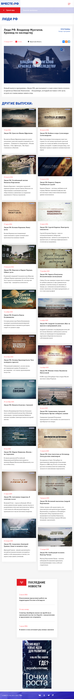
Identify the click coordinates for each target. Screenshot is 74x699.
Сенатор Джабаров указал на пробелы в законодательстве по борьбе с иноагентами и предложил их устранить (37, 615)
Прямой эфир (9, 10)
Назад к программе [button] (64, 31)
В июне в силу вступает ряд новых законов (36, 630)
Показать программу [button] (30, 10)
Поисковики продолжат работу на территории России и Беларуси (33, 599)
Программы (65, 29)
